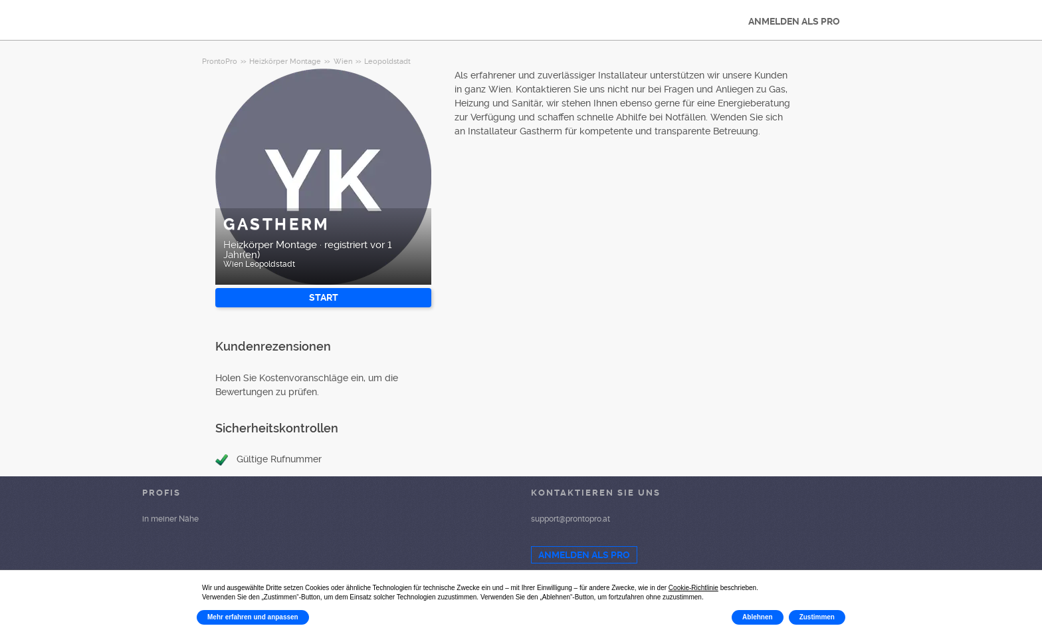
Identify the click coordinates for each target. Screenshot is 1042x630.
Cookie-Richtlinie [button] (693, 587)
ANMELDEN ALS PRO (794, 21)
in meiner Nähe (170, 519)
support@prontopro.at (570, 519)
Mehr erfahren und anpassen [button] (252, 617)
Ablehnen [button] (757, 617)
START (323, 297)
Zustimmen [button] (817, 617)
